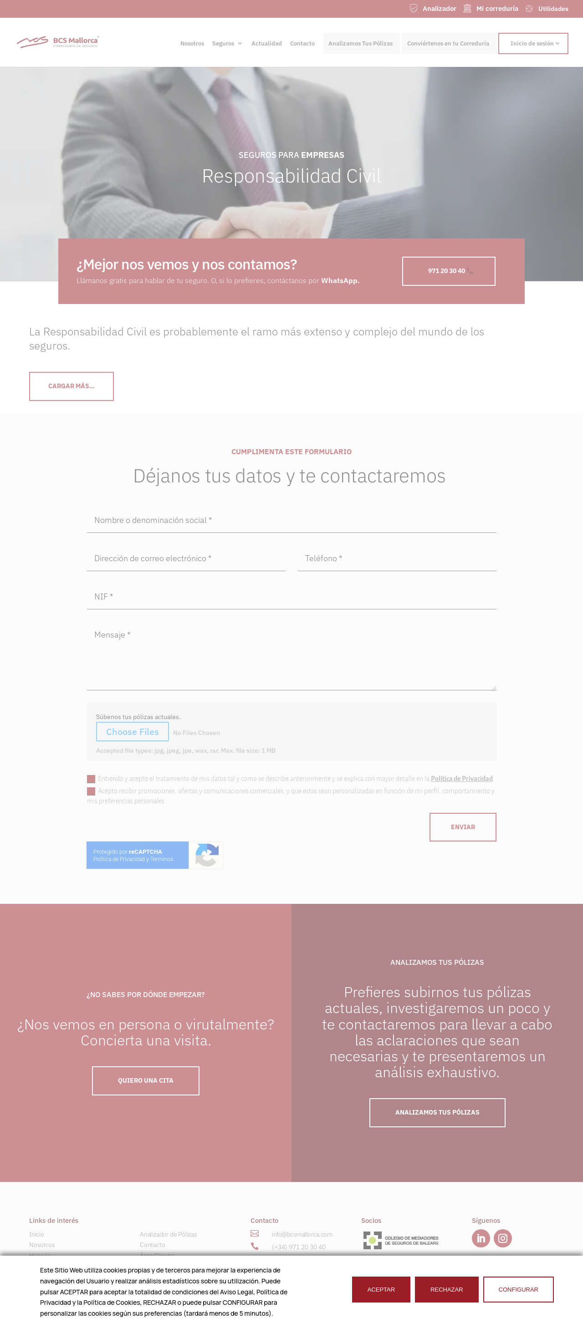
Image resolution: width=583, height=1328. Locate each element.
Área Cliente (157, 1256)
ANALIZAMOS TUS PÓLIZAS (437, 1112)
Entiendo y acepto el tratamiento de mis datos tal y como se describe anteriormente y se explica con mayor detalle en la (290, 779)
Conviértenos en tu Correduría (448, 43)
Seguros (223, 44)
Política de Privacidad (462, 778)
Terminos (161, 859)
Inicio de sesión (532, 43)
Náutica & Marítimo (55, 1299)
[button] (363, 1259)
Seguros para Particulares (64, 1266)
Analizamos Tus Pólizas (360, 43)
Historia (39, 1256)
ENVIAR (463, 827)
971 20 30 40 (446, 271)
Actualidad (266, 44)
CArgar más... (71, 386)
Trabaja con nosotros (168, 1288)
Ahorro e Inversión (54, 1288)
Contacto (302, 44)
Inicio (36, 1234)
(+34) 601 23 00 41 (299, 1260)
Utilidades (153, 1277)
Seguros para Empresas (61, 1277)
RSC (145, 1266)
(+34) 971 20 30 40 (299, 1247)
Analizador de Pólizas (168, 1234)
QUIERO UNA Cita (146, 1080)
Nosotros (192, 44)
